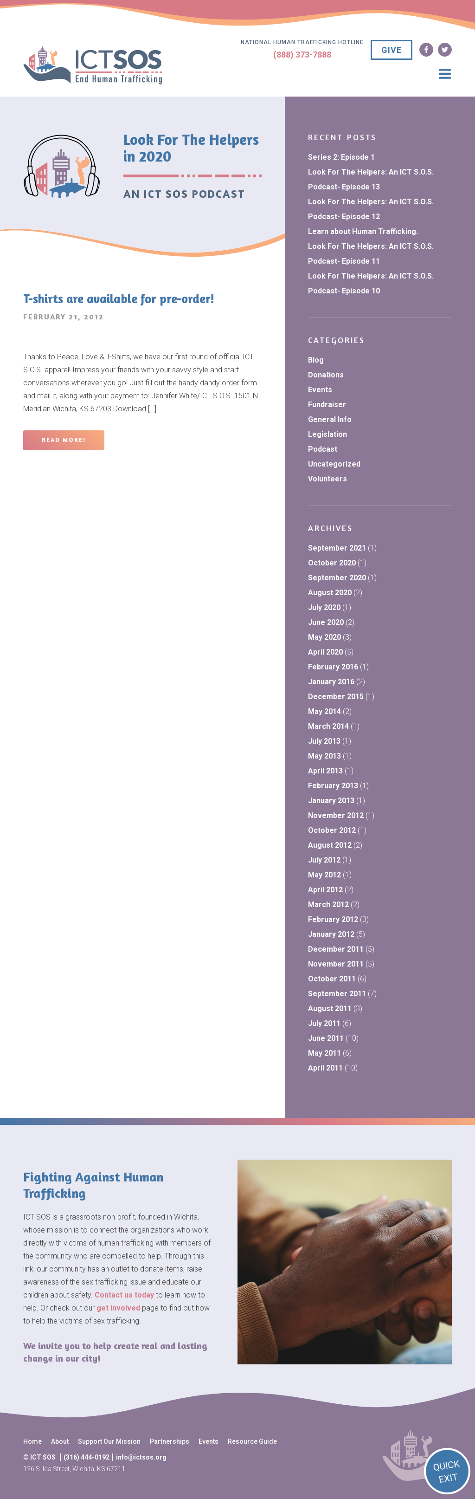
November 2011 (336, 964)
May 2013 (324, 756)
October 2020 (332, 562)
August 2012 (330, 845)
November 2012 (336, 815)
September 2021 (337, 548)
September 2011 (337, 993)
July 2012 (324, 860)
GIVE (391, 50)
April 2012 (325, 889)
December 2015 (336, 696)
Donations (326, 374)
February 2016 (333, 666)
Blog (316, 360)
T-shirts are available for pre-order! (118, 299)
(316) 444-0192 (86, 1457)
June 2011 (326, 1038)
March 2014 (328, 726)
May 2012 (324, 874)
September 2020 (337, 577)
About (60, 1441)
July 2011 (324, 1023)
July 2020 (324, 607)
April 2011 (325, 1068)
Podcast (322, 449)
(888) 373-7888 (302, 54)
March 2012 (328, 904)
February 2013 (333, 785)
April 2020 (325, 652)
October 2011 (332, 978)
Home (32, 1441)
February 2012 (333, 919)
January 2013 (331, 800)
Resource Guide (252, 1441)
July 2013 (324, 741)
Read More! (64, 439)
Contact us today (124, 1295)
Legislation (327, 434)
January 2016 (331, 681)
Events (320, 389)
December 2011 (336, 949)
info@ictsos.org (141, 1457)
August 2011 (330, 1008)
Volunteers (327, 478)
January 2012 (331, 934)
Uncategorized (334, 464)
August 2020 (330, 592)
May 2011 (324, 1053)
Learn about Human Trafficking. (363, 231)
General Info (330, 419)
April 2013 (325, 770)
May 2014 (324, 711)
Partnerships (169, 1441)
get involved (118, 1308)
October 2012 (332, 830)
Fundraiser (327, 404)
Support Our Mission (109, 1441)
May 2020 (324, 637)
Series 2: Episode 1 (341, 157)
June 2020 (326, 622)
